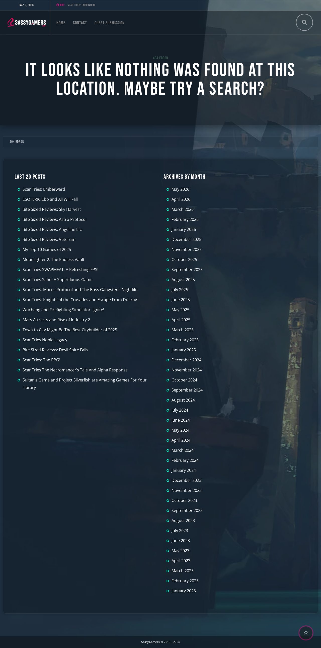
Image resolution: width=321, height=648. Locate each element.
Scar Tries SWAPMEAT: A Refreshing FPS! (60, 269)
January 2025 (184, 350)
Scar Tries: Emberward (82, 5)
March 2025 (183, 330)
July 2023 (180, 530)
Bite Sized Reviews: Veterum (49, 239)
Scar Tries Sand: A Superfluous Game (58, 279)
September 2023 (187, 510)
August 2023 (183, 520)
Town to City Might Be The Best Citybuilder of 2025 (70, 330)
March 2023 (183, 570)
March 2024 (183, 450)
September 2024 (187, 390)
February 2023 (185, 581)
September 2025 (187, 269)
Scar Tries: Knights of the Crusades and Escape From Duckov (80, 299)
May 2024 (180, 430)
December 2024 (186, 360)
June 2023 (181, 540)
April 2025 (181, 319)
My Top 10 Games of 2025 (47, 249)
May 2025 (180, 309)
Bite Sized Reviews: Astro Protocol (55, 219)
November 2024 (187, 370)
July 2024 (180, 410)
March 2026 (183, 209)
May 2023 (180, 550)
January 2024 (184, 470)
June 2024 (181, 420)
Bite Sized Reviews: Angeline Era (53, 229)
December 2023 (186, 480)
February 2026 (185, 219)
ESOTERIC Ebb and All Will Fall (50, 199)
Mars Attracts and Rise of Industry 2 (56, 319)
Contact (80, 23)
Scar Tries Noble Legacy (45, 340)
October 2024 (184, 380)
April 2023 (181, 560)
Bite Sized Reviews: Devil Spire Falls (55, 350)
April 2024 (181, 440)
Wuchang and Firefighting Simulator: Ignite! (63, 309)
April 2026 (181, 199)
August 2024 (183, 400)
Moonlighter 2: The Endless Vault (54, 259)
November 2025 (187, 249)
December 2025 (186, 239)
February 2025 (185, 340)
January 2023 (184, 591)
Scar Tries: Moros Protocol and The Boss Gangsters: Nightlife (80, 289)
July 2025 (180, 289)
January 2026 (184, 229)
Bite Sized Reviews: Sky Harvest (52, 209)
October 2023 (184, 500)
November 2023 (187, 490)
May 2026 (180, 189)
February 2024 (185, 460)
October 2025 (184, 259)
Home (60, 23)
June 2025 (181, 299)
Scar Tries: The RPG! (41, 360)
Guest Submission (110, 23)
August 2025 (183, 279)
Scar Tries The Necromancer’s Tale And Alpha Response (75, 370)
